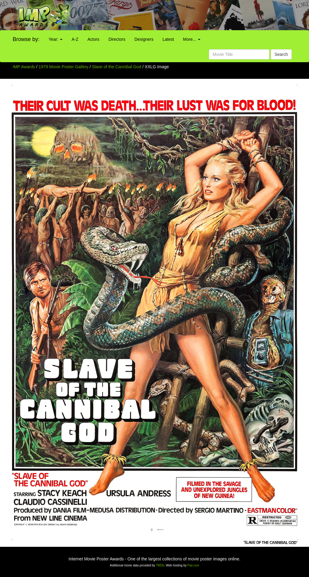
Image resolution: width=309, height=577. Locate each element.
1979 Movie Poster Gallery (63, 66)
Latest (168, 39)
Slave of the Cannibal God (117, 66)
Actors (94, 39)
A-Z (75, 39)
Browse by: (26, 39)
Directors (116, 39)
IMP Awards (24, 66)
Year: (55, 39)
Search (281, 54)
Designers (143, 39)
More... (191, 39)
